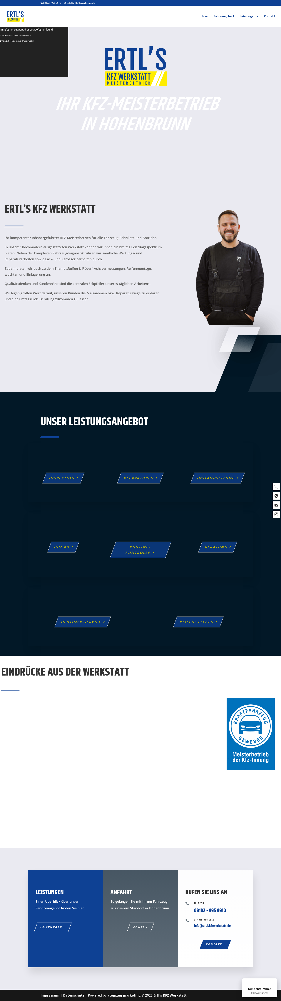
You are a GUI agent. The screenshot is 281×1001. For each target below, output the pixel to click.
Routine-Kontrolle (138, 550)
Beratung (216, 547)
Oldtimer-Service (81, 622)
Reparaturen (139, 478)
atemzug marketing (123, 995)
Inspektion (62, 478)
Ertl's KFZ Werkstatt (170, 995)
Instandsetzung (216, 478)
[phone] (276, 486)
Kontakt (269, 16)
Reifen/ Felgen (197, 622)
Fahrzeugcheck (224, 16)
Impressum (50, 995)
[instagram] (276, 514)
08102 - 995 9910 (52, 2)
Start (205, 16)
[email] (276, 505)
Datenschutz (73, 995)
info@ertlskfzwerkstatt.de (212, 926)
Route (139, 927)
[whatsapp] (276, 496)
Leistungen (247, 16)
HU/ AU (62, 547)
